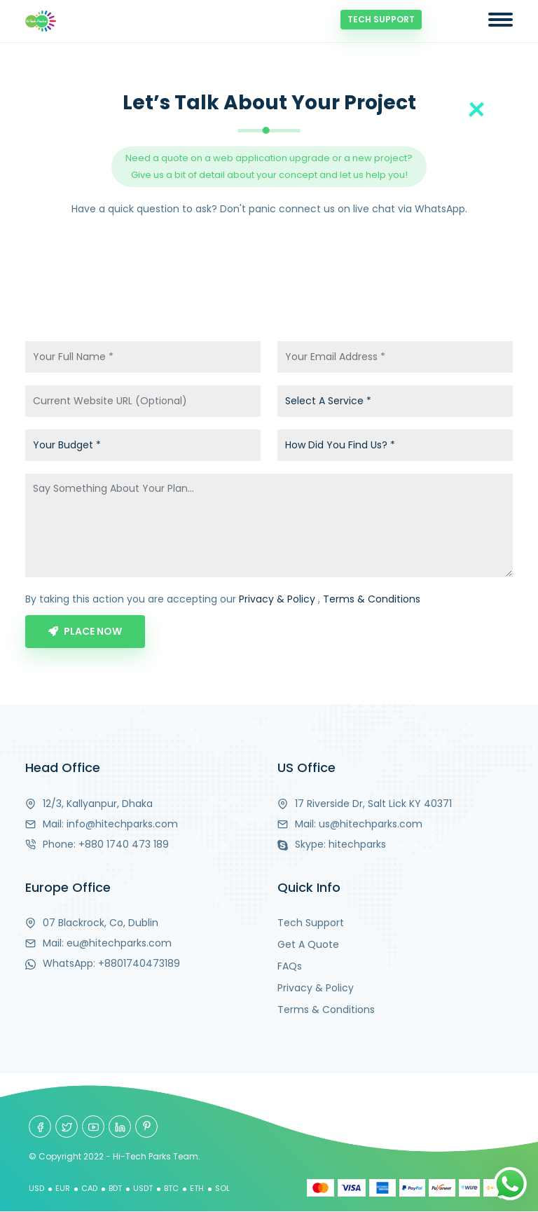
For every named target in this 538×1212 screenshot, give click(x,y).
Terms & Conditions (371, 599)
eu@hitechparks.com (119, 943)
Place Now (85, 631)
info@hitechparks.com (122, 824)
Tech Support (381, 19)
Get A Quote (308, 944)
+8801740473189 (139, 963)
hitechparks (357, 844)
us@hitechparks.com (370, 824)
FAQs (289, 966)
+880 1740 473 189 (123, 844)
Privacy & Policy (277, 599)
